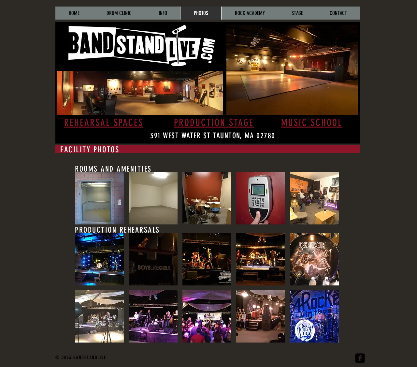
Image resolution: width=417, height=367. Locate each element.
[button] (99, 198)
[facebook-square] (360, 358)
